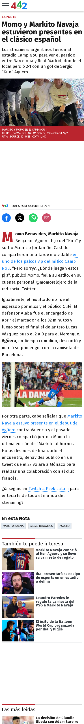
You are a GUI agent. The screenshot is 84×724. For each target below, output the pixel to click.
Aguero (65, 525)
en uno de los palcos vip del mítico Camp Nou (40, 261)
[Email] (46, 217)
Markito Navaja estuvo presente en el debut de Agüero (42, 422)
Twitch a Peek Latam (48, 488)
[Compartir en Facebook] (6, 217)
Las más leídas (18, 710)
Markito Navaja (13, 525)
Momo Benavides (41, 525)
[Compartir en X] (19, 217)
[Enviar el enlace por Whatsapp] (33, 217)
